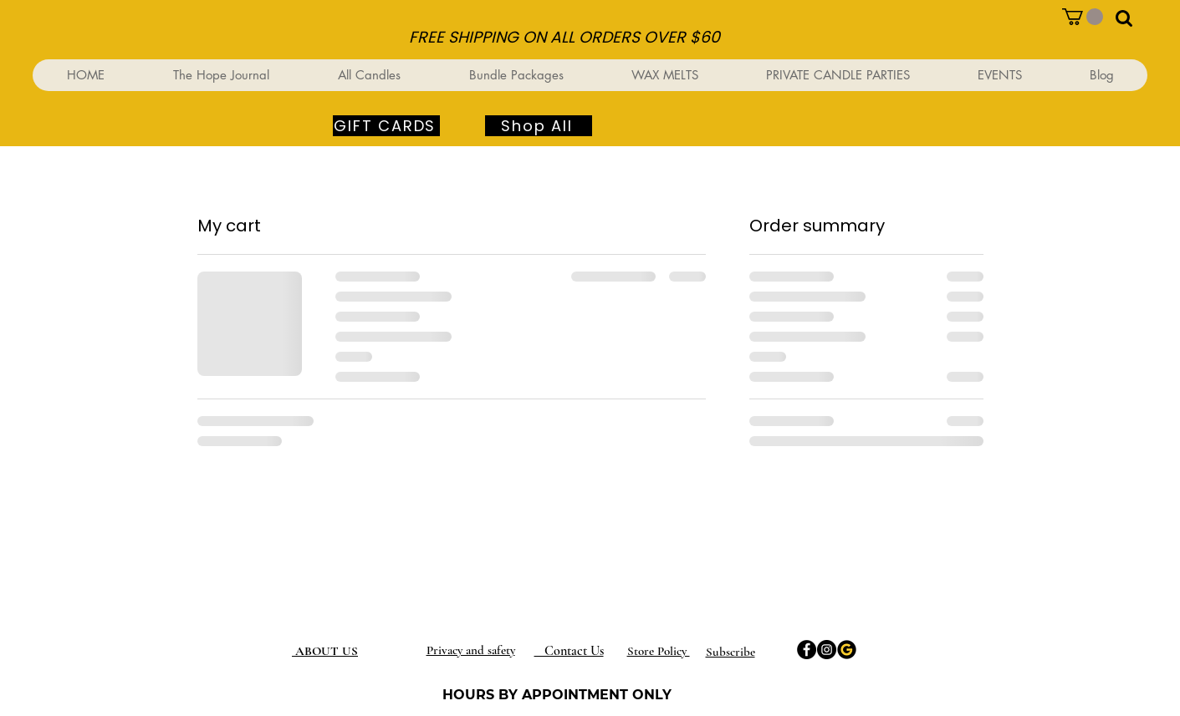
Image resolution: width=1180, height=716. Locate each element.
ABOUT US (326, 650)
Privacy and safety (471, 650)
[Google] (846, 649)
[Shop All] (538, 125)
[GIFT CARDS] (386, 125)
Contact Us (569, 650)
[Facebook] (806, 649)
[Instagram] (826, 649)
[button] (1082, 16)
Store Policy (658, 650)
